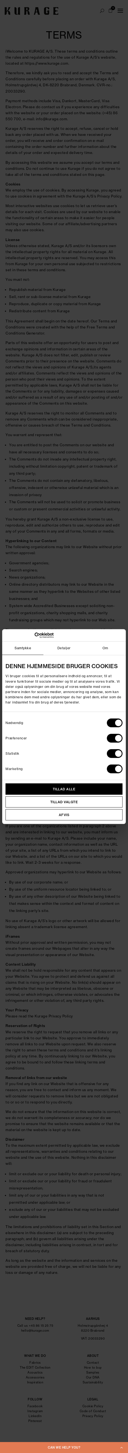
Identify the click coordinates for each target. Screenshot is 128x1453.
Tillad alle (64, 789)
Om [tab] (105, 648)
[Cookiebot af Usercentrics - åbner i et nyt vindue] (29, 635)
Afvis (64, 815)
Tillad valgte (64, 802)
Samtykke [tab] (23, 648)
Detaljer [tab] (64, 648)
